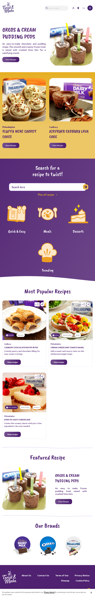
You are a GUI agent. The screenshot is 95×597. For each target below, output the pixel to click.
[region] (47, 593)
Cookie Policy (82, 580)
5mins (55, 335)
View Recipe (10, 59)
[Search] (47, 187)
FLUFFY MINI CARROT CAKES (19, 134)
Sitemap (65, 580)
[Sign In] (73, 8)
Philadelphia (8, 127)
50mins (9, 335)
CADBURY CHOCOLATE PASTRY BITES (21, 347)
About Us (26, 575)
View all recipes (47, 194)
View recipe (12, 362)
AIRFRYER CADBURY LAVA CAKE (69, 134)
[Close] (91, 592)
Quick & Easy (67, 335)
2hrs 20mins (11, 407)
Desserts (21, 335)
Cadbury (53, 127)
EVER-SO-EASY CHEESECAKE (17, 419)
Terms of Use (61, 575)
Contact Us (43, 575)
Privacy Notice (82, 575)
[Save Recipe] (38, 304)
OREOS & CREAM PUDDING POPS (19, 33)
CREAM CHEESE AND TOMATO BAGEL (67, 347)
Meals (78, 335)
